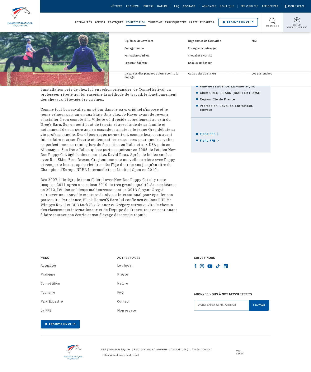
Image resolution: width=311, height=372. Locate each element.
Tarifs (195, 349)
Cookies (175, 349)
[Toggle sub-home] (297, 22)
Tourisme (155, 22)
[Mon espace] (294, 6)
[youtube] (210, 266)
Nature (162, 6)
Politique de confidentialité (150, 349)
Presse (148, 6)
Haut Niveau (80, 39)
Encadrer (207, 22)
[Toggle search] (272, 22)
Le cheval (133, 6)
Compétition (136, 22)
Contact (189, 6)
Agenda (99, 22)
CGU (103, 349)
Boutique (227, 6)
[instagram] (202, 266)
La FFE (193, 22)
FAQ (176, 6)
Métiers (116, 6)
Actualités (83, 22)
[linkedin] (225, 266)
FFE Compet (270, 6)
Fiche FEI (207, 134)
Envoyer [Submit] (259, 305)
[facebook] (195, 266)
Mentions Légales (120, 349)
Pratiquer (115, 22)
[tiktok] (218, 266)
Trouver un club (238, 22)
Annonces (209, 6)
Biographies (104, 39)
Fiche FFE (207, 140)
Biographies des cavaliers (138, 39)
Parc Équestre (176, 22)
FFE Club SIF (249, 6)
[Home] (20, 14)
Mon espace (126, 310)
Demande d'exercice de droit (121, 355)
